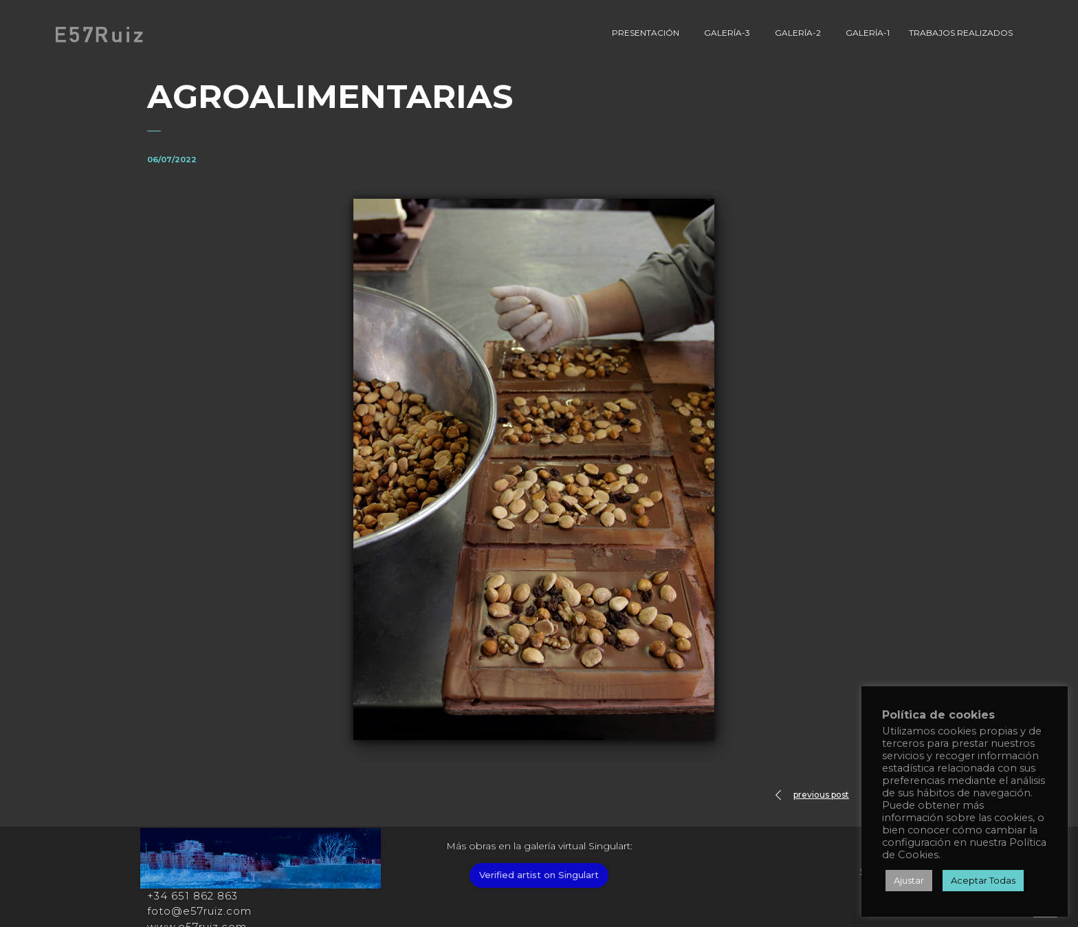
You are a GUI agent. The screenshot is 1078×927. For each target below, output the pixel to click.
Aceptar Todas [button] (983, 880)
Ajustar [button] (909, 880)
